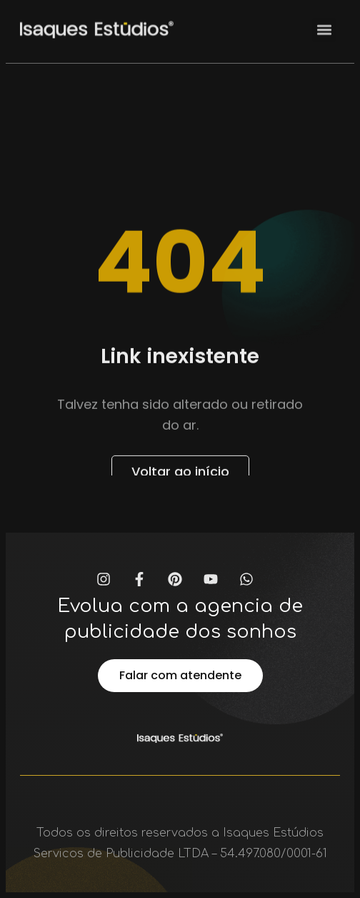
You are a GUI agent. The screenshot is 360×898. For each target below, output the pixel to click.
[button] (324, 27)
